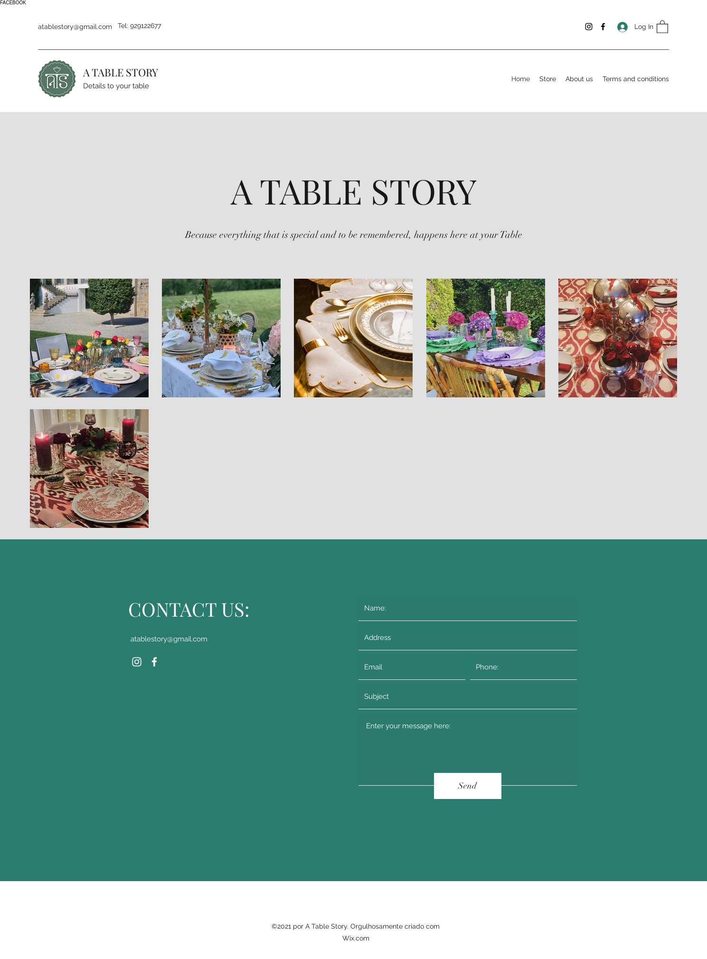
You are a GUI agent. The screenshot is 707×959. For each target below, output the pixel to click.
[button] (662, 26)
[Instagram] (589, 26)
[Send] (467, 786)
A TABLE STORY (120, 72)
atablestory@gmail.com (75, 26)
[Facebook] (603, 26)
